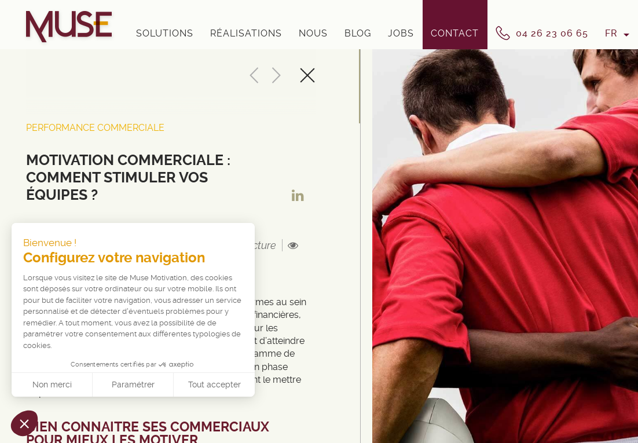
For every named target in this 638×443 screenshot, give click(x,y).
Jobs (401, 33)
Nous (313, 33)
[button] (24, 423)
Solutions (164, 33)
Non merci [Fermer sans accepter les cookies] (52, 384)
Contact (455, 33)
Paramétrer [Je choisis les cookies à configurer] (133, 384)
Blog (357, 33)
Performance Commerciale (95, 127)
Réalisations (246, 33)
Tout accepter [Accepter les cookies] (214, 384)
